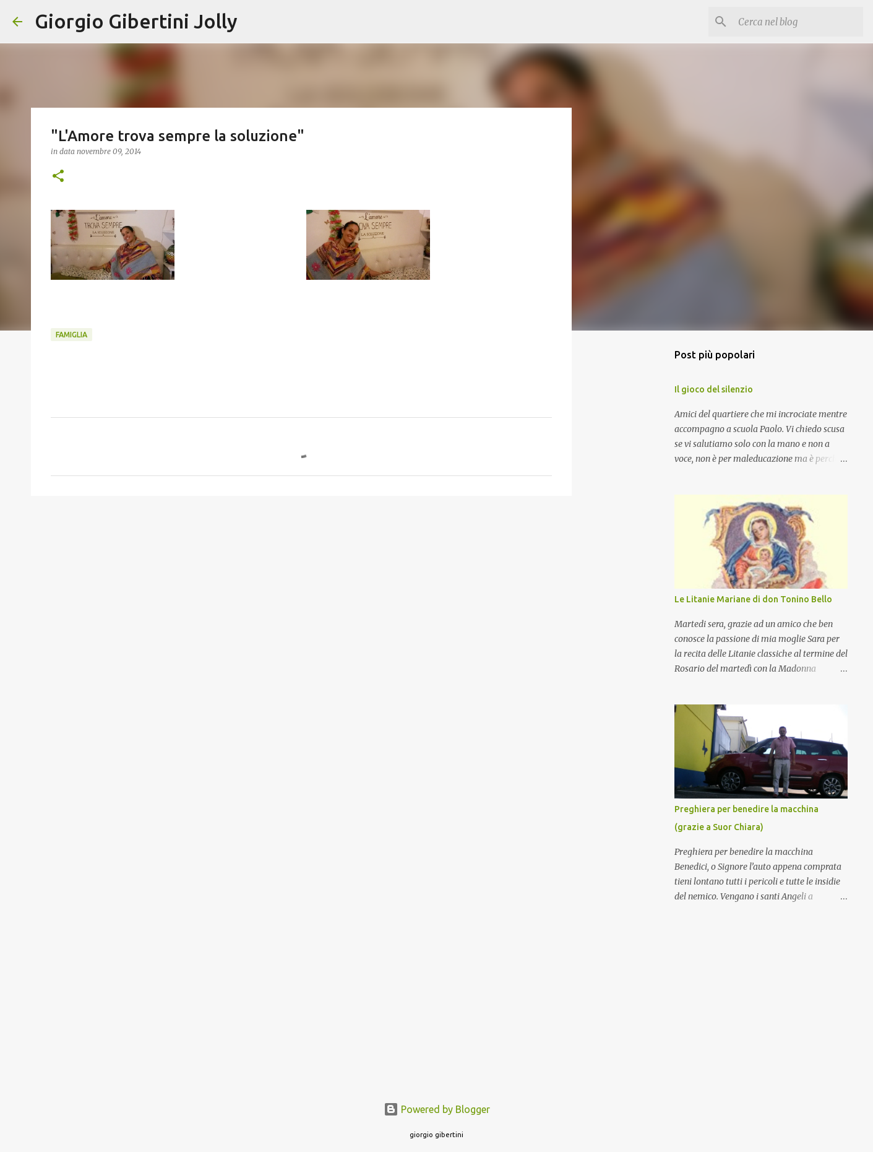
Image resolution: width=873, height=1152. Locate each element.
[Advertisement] (301, 601)
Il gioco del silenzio (713, 389)
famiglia (71, 335)
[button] (58, 176)
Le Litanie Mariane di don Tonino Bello (753, 599)
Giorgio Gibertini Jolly (136, 21)
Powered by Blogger (437, 1109)
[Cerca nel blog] (798, 22)
